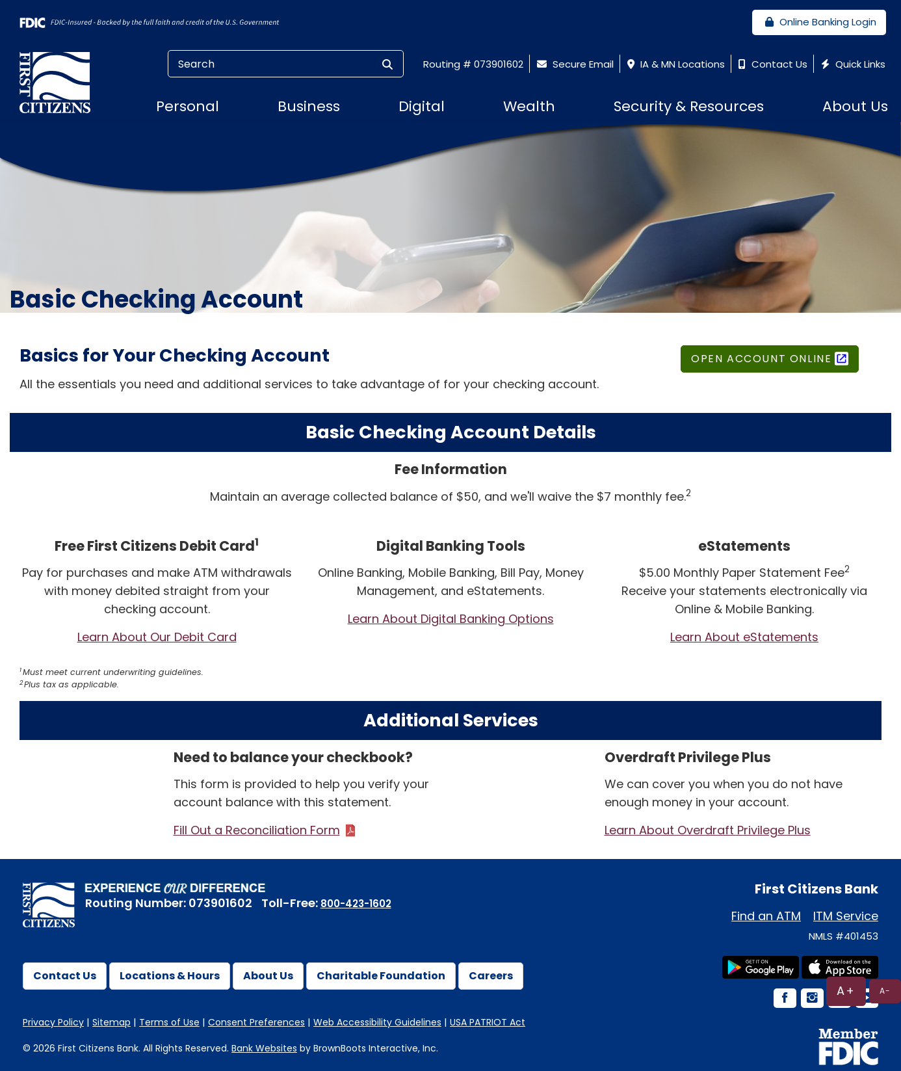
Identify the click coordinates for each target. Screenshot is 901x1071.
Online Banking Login (819, 22)
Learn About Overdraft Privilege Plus (708, 830)
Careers (491, 975)
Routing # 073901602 (473, 64)
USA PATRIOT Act (487, 1022)
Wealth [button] (529, 106)
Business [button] (309, 106)
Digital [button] (421, 106)
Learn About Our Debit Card (157, 637)
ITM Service (845, 916)
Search (178, 64)
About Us (268, 975)
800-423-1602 (355, 903)
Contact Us (771, 64)
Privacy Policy (53, 1022)
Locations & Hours (170, 975)
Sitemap (111, 1022)
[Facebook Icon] (784, 999)
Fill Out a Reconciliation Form (257, 830)
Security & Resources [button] (689, 106)
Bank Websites (264, 1048)
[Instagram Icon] (811, 999)
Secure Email (574, 64)
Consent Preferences (256, 1022)
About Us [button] (855, 106)
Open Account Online (761, 358)
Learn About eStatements (744, 637)
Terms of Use (169, 1022)
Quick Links (851, 64)
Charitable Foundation (381, 975)
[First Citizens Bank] (60, 82)
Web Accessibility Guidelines (377, 1022)
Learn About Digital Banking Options (451, 619)
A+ (846, 991)
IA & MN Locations (674, 64)
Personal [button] (187, 106)
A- (885, 990)
